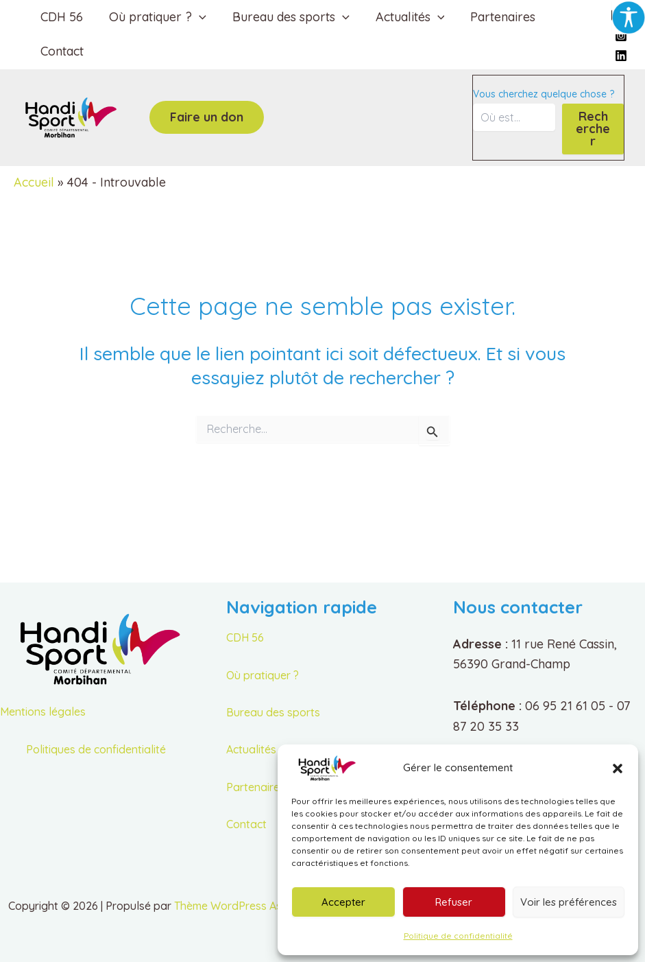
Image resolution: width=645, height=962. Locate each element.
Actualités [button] (405, 17)
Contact (61, 51)
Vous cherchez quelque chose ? (543, 94)
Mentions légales (43, 711)
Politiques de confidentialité (96, 749)
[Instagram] (621, 36)
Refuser (453, 901)
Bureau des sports (273, 712)
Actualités (251, 749)
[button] (617, 768)
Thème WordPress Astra (235, 906)
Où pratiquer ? (262, 675)
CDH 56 (61, 17)
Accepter (343, 901)
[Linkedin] (621, 55)
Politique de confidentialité (458, 935)
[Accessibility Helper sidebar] (628, 16)
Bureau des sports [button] (287, 17)
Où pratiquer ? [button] (155, 17)
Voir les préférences (568, 901)
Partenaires (496, 17)
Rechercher (593, 128)
